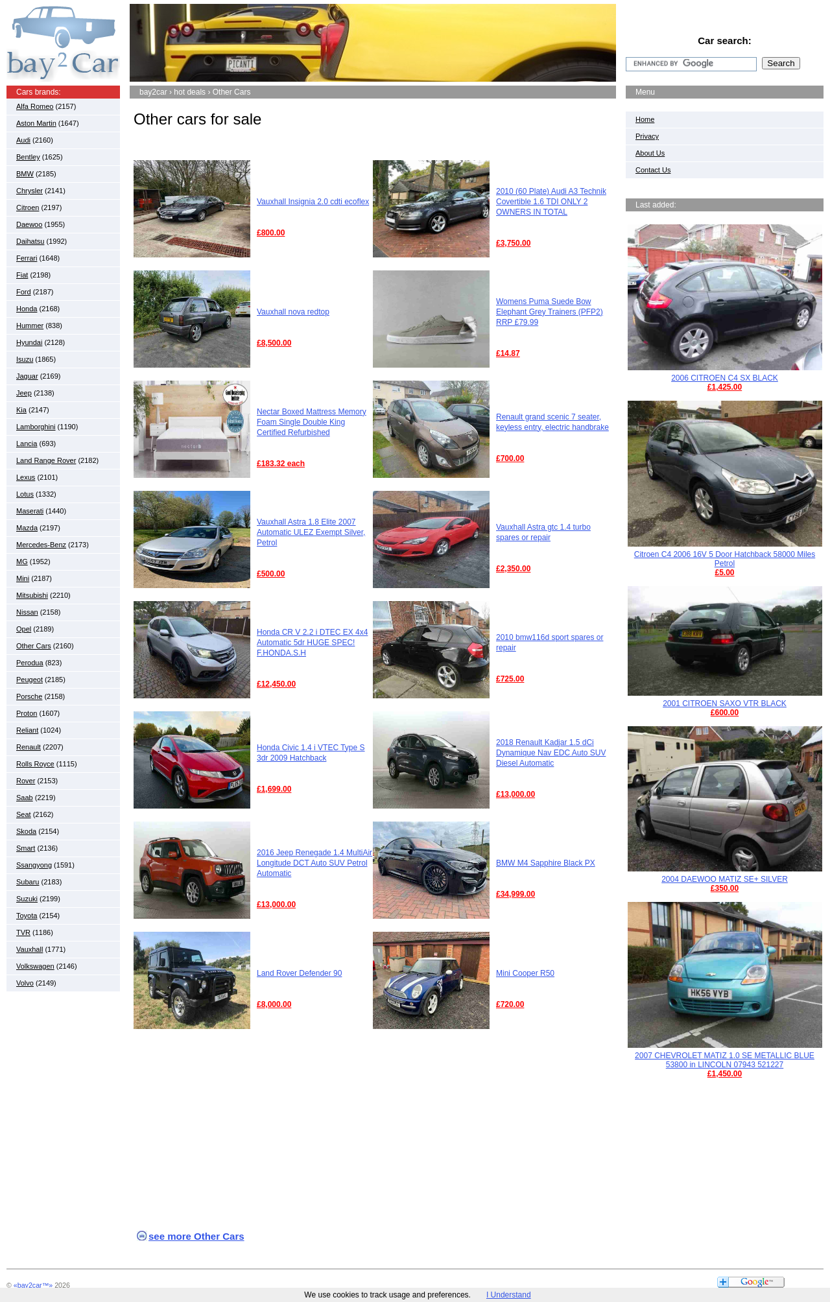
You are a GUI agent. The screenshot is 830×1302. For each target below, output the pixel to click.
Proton (26, 713)
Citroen (27, 207)
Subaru (27, 882)
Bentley (28, 157)
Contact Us (652, 170)
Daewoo (29, 224)
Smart (25, 848)
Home (644, 119)
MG (22, 561)
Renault (28, 747)
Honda (26, 309)
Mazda (27, 528)
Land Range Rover (46, 460)
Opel (23, 629)
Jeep (24, 393)
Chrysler (29, 191)
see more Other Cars (196, 1236)
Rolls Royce (35, 764)
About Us (650, 153)
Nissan (27, 612)
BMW (25, 174)
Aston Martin (36, 123)
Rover (25, 781)
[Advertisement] (373, 149)
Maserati (29, 511)
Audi (23, 140)
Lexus (25, 477)
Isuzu (24, 359)
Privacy (647, 136)
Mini (22, 578)
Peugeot (29, 679)
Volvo (25, 983)
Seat (23, 814)
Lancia (26, 443)
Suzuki (27, 899)
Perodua (29, 663)
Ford (23, 292)
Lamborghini (36, 427)
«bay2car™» (33, 1285)
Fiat (22, 275)
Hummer (29, 325)
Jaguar (27, 376)
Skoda (26, 831)
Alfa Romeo (34, 106)
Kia (21, 410)
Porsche (29, 696)
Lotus (25, 494)
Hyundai (29, 342)
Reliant (27, 730)
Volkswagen (35, 966)
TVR (23, 932)
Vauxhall (29, 949)
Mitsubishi (32, 595)
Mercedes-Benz (41, 545)
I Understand (508, 1294)
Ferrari (26, 258)
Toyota (26, 915)
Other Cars (33, 646)
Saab (24, 797)
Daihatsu (30, 241)
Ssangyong (34, 865)
